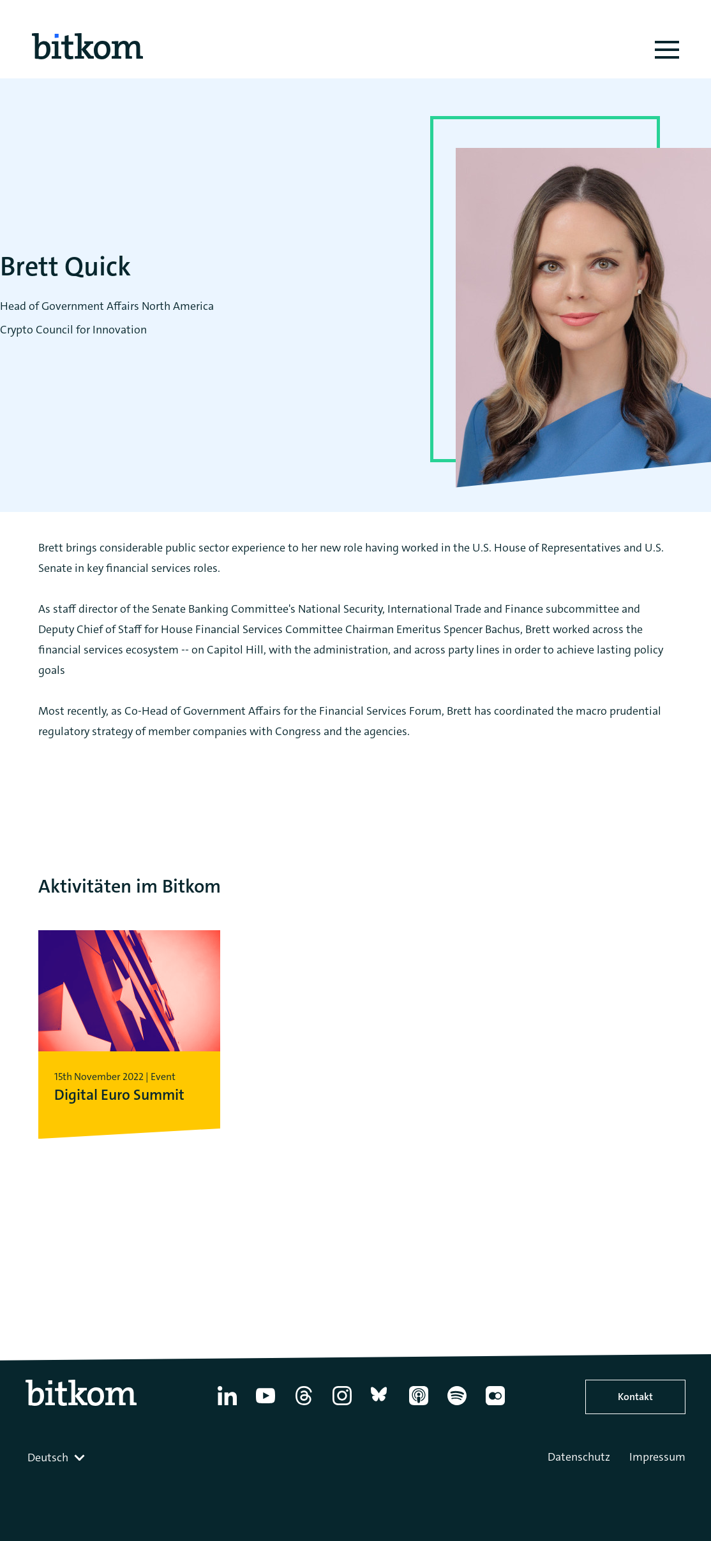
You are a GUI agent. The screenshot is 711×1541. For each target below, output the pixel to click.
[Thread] (303, 1405)
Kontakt (635, 1396)
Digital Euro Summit (116, 1094)
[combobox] (57, 1457)
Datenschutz (579, 1456)
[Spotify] (457, 1405)
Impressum (657, 1456)
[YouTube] (265, 1405)
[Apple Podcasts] (418, 1405)
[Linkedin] (227, 1405)
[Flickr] (495, 1405)
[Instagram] (342, 1405)
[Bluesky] (380, 1405)
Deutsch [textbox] (47, 1457)
